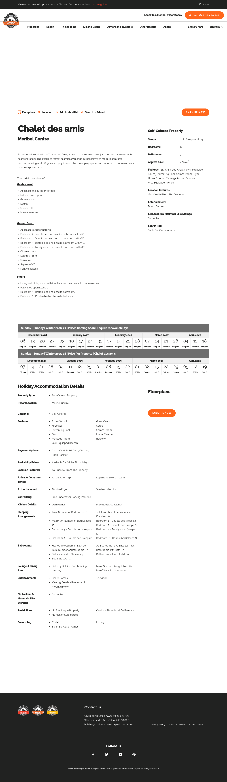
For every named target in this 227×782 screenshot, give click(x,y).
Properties (33, 26)
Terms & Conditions (177, 724)
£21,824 (147, 372)
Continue (204, 4)
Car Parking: (25, 497)
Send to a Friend (96, 112)
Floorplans (28, 112)
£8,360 (23, 372)
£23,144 (108, 372)
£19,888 (70, 372)
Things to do (68, 26)
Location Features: (159, 190)
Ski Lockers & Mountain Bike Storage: (170, 214)
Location (47, 112)
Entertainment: (157, 202)
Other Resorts (148, 26)
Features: (153, 169)
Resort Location (27, 403)
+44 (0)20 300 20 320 (204, 15)
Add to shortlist (69, 112)
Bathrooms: (155, 154)
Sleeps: (152, 139)
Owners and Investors (120, 26)
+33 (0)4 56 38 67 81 (119, 720)
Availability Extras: (28, 462)
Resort (50, 26)
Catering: (23, 413)
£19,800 (98, 372)
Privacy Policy (158, 724)
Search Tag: (155, 225)
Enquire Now (195, 26)
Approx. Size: (155, 162)
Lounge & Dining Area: (27, 568)
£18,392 (166, 372)
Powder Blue (154, 769)
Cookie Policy (196, 724)
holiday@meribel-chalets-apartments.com (108, 724)
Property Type (26, 395)
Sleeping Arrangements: (27, 514)
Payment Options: (28, 450)
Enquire (22, 347)
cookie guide (99, 4)
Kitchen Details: (27, 504)
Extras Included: (27, 489)
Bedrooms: (154, 147)
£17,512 (176, 372)
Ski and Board (91, 26)
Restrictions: (25, 610)
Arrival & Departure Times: (29, 479)
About (167, 26)
